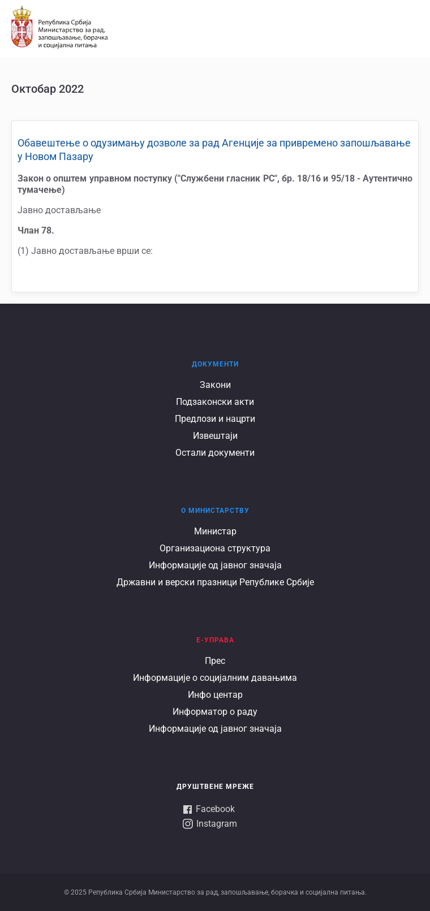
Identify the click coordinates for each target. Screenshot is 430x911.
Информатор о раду (215, 711)
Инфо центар (215, 694)
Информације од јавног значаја (215, 565)
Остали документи (215, 452)
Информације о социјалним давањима (215, 677)
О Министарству (215, 511)
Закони (215, 384)
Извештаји (215, 435)
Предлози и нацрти (215, 418)
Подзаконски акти (215, 401)
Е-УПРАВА (215, 640)
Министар (215, 531)
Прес (215, 660)
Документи (215, 364)
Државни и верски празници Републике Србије (215, 582)
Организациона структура (215, 548)
